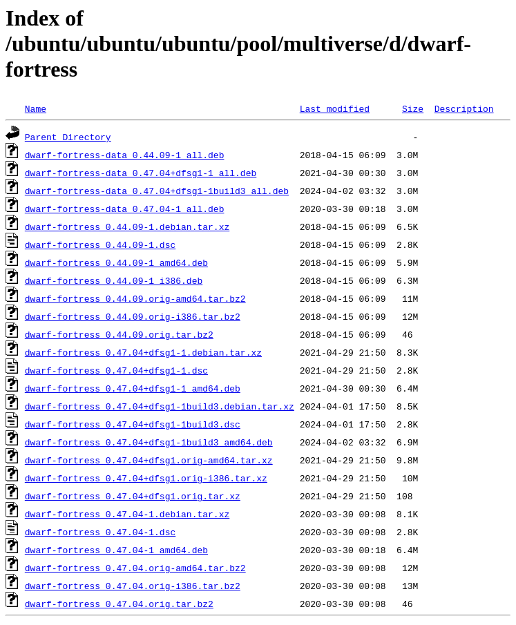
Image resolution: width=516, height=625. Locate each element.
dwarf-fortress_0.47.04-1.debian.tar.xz (127, 514)
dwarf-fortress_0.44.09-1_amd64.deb (116, 262)
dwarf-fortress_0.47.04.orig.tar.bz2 (119, 603)
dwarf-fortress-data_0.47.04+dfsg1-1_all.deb (140, 172)
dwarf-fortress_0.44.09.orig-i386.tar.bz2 (132, 316)
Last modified (335, 108)
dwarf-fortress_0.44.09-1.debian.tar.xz (127, 226)
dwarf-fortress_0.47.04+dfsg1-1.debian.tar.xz (143, 352)
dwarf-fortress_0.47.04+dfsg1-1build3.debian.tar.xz (159, 406)
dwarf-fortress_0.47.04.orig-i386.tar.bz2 (132, 585)
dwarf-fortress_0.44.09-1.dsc (100, 244)
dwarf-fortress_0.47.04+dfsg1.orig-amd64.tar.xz (149, 460)
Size (412, 108)
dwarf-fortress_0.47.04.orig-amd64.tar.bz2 (135, 567)
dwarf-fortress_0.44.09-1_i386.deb (113, 280)
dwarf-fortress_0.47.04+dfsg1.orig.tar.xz (132, 496)
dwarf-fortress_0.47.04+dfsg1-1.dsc (116, 370)
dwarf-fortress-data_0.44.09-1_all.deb (124, 154)
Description (464, 108)
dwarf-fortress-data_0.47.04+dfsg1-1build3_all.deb (157, 190)
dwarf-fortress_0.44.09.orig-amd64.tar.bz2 (135, 298)
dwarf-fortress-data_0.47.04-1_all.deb (124, 208)
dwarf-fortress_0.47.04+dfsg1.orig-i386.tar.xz (146, 478)
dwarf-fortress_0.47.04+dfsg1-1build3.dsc (132, 424)
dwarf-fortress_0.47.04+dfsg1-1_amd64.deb (132, 388)
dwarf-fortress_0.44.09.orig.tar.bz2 (119, 334)
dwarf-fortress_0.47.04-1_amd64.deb (116, 550)
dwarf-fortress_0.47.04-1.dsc (100, 532)
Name (35, 108)
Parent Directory (68, 137)
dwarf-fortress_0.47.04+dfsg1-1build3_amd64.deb (149, 442)
